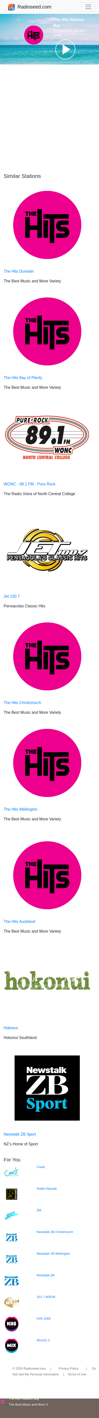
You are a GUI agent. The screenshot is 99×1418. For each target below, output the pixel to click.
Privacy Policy (69, 1368)
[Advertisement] (49, 118)
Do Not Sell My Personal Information (54, 1371)
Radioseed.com (34, 7)
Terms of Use (77, 1374)
